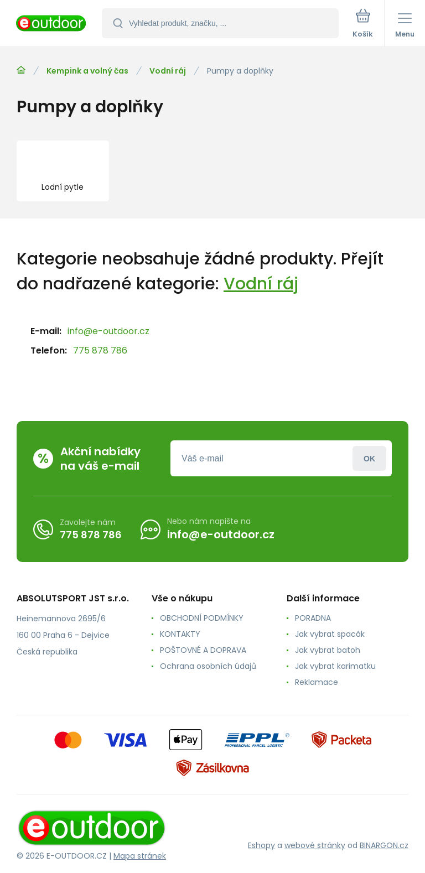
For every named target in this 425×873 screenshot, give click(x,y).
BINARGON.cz (384, 845)
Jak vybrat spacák (330, 634)
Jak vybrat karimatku (335, 666)
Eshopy (261, 845)
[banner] (51, 24)
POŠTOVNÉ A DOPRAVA (203, 650)
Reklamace (316, 682)
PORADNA (313, 617)
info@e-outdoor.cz (108, 331)
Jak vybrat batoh (327, 650)
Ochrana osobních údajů (208, 666)
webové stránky (314, 845)
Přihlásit (369, 458)
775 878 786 (100, 350)
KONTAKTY (180, 634)
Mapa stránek (139, 855)
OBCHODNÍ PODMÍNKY (201, 617)
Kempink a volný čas (87, 70)
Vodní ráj (167, 70)
